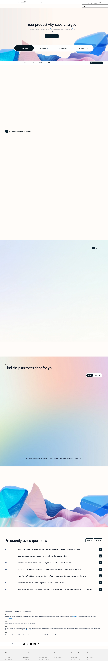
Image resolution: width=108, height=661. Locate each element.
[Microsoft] (10, 2)
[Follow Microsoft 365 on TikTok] (38, 644)
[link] (9, 63)
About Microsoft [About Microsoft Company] (90, 657)
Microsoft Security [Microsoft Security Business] (57, 657)
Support (53, 2)
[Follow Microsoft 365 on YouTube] (31, 644)
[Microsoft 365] (22, 2)
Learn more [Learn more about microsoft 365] (74, 616)
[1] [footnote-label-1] (6, 614)
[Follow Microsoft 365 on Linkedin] (24, 644)
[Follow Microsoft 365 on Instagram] (34, 644)
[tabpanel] (53, 418)
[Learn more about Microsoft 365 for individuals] (53, 131)
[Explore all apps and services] (97, 248)
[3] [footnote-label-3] (6, 626)
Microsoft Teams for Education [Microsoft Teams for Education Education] (44, 659)
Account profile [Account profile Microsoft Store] (25, 655)
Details (10, 618)
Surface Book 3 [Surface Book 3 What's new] (8, 655)
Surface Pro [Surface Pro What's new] (7, 657)
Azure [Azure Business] (55, 659)
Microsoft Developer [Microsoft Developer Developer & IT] (75, 655)
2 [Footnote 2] (72, 28)
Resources (46, 2)
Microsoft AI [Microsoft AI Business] (56, 655)
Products (30, 2)
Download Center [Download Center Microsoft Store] (25, 657)
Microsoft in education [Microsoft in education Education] (43, 655)
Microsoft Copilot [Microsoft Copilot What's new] (8, 659)
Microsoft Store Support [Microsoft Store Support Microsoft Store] (26, 659)
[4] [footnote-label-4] (6, 632)
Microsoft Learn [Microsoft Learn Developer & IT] (74, 657)
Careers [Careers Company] (88, 655)
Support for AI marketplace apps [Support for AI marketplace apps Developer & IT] (77, 659)
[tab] (89, 375)
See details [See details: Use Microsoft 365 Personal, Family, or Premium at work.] (28, 629)
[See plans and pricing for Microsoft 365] (52, 36)
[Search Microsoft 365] (94, 2)
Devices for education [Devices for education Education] (43, 657)
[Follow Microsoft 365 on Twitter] (27, 644)
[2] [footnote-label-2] (6, 621)
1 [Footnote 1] (50, 28)
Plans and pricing (38, 2)
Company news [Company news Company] (90, 659)
